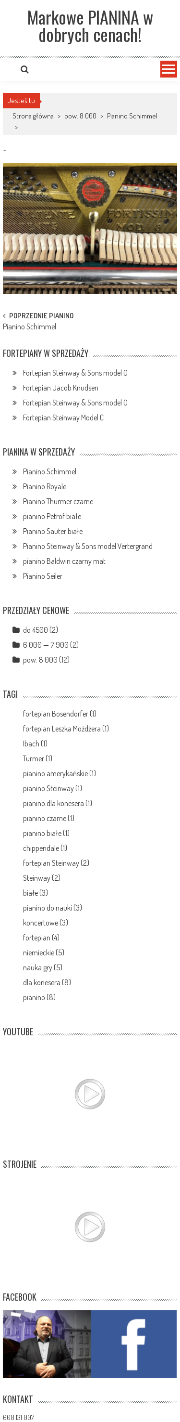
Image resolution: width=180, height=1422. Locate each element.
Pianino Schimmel (132, 115)
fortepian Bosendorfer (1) (59, 713)
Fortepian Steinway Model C (63, 417)
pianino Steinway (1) (52, 788)
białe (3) (35, 893)
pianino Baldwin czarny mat (64, 561)
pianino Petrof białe (52, 516)
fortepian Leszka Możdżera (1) (66, 728)
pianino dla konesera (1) (57, 803)
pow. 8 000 (80, 115)
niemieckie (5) (43, 952)
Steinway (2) (41, 878)
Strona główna (33, 115)
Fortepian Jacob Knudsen (60, 387)
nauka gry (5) (42, 967)
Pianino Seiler (42, 576)
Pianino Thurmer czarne (58, 501)
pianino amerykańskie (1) (59, 773)
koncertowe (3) (45, 922)
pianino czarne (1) (48, 818)
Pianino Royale (44, 486)
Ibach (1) (35, 743)
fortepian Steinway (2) (56, 863)
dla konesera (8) (47, 982)
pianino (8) (39, 997)
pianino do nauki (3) (52, 908)
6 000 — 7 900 (46, 645)
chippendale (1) (45, 848)
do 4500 (35, 630)
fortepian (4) (41, 937)
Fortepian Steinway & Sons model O (75, 373)
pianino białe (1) (46, 833)
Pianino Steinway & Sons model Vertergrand (88, 546)
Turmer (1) (37, 758)
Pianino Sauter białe (53, 531)
